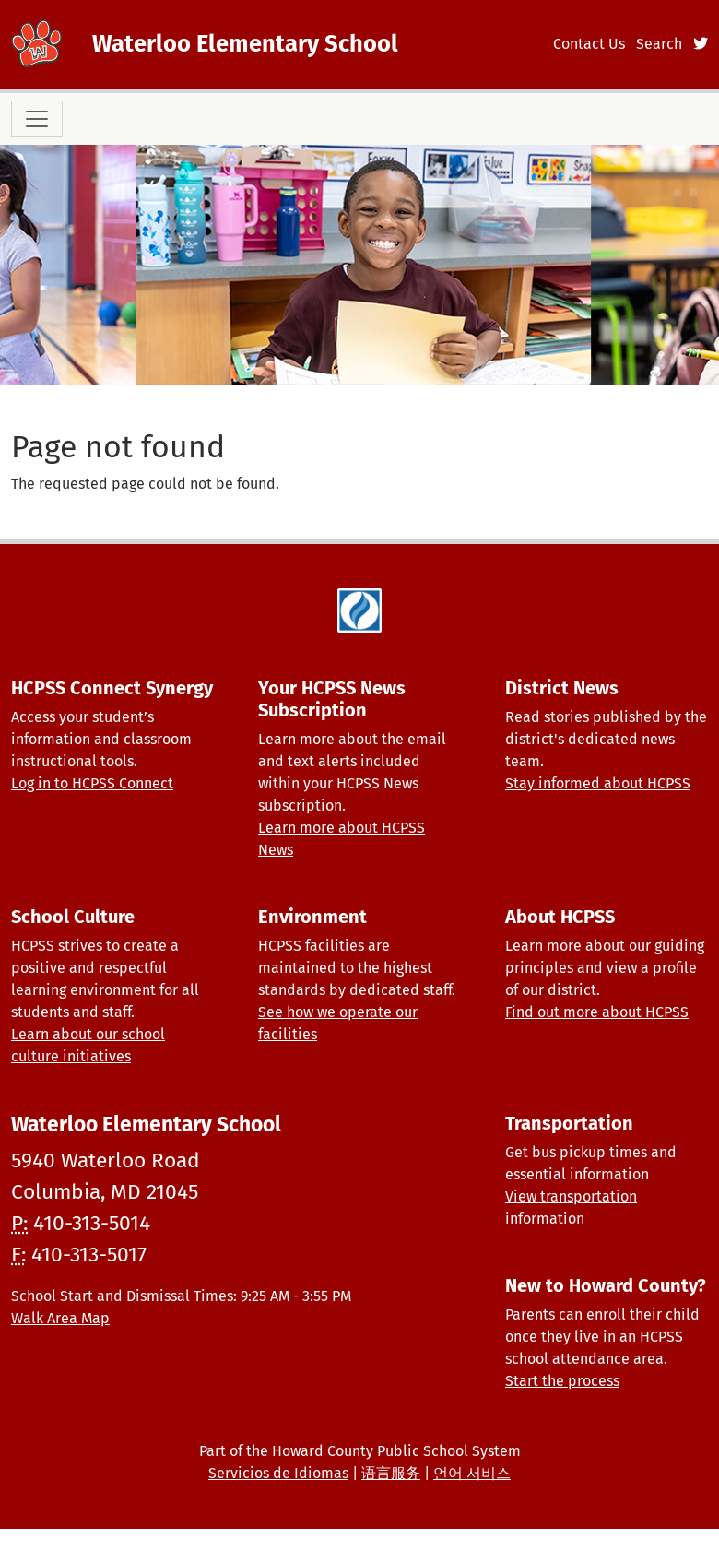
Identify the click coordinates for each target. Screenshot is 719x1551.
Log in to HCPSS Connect (92, 783)
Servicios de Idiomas (278, 1473)
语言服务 (390, 1473)
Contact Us (589, 44)
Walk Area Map (60, 1318)
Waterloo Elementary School (245, 44)
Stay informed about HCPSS (597, 783)
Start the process (562, 1381)
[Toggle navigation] (37, 119)
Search (659, 44)
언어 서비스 (472, 1473)
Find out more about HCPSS (597, 1012)
